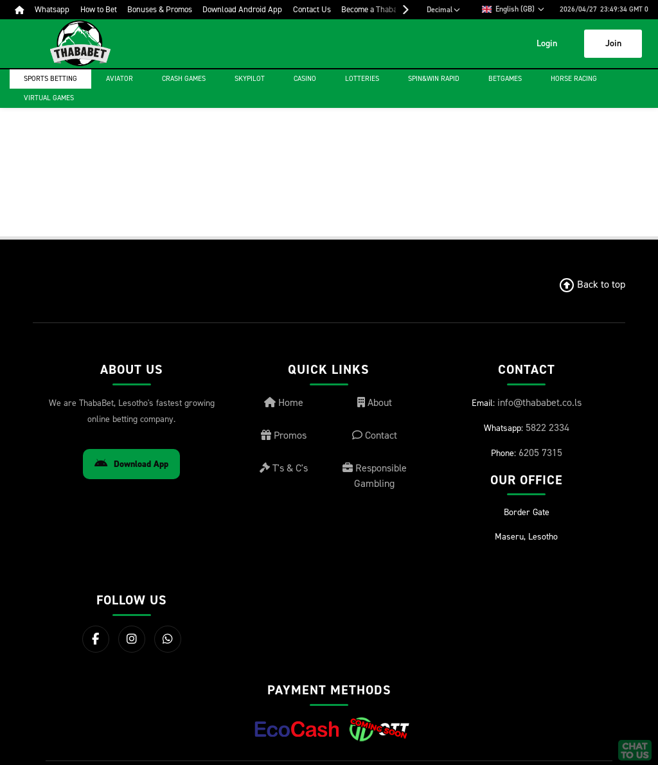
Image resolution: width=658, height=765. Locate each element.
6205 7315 (540, 452)
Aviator (119, 79)
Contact (374, 435)
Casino (305, 79)
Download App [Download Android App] (131, 464)
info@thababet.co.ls (539, 402)
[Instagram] (131, 639)
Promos (284, 435)
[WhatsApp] (167, 639)
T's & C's (284, 468)
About (374, 402)
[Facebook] (95, 639)
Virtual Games (49, 98)
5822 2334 (547, 427)
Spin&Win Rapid (433, 79)
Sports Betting (50, 79)
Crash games (184, 79)
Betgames (505, 79)
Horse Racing (574, 79)
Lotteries (362, 79)
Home (283, 402)
